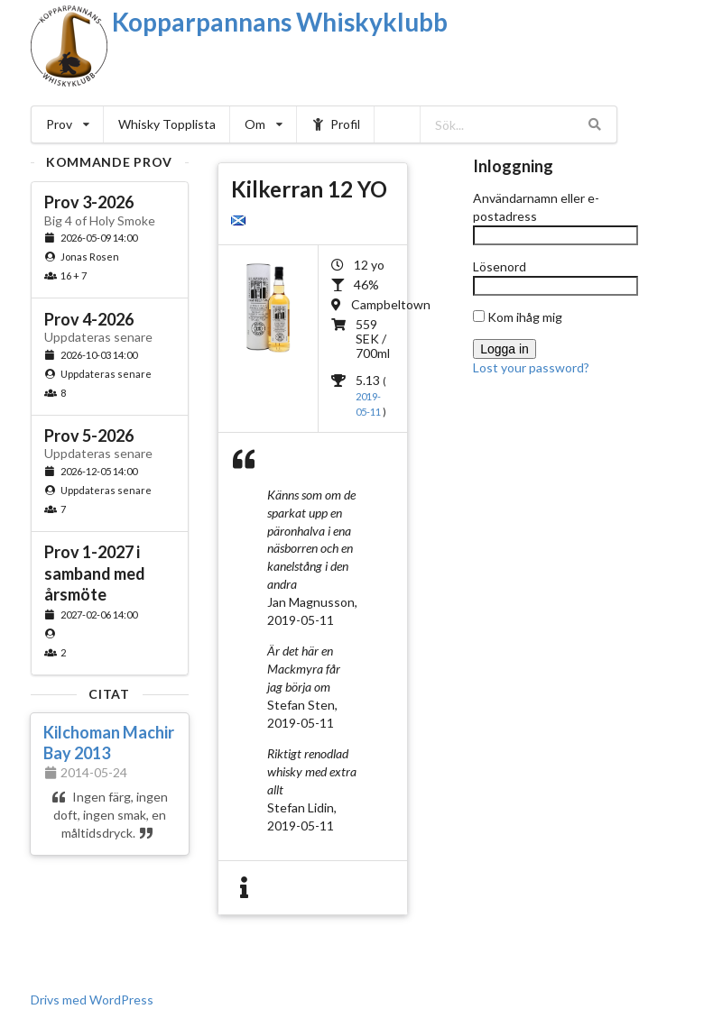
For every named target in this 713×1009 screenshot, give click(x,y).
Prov (67, 124)
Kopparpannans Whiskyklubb (280, 21)
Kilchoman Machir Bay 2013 (108, 742)
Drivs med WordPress (92, 999)
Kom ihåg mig (517, 317)
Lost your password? (531, 367)
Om (263, 124)
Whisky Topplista (167, 124)
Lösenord (499, 266)
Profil (336, 124)
